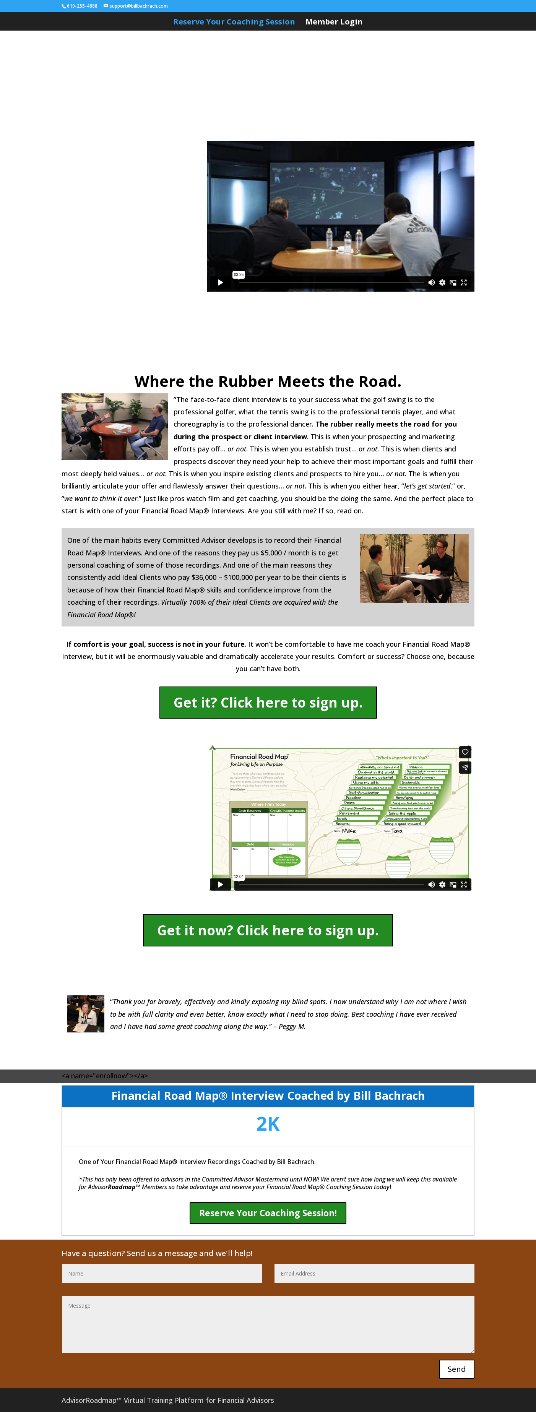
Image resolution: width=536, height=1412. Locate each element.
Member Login (334, 23)
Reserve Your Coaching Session (234, 23)
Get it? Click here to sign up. (268, 702)
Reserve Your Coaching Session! (268, 1213)
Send (457, 1369)
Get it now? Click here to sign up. (268, 930)
